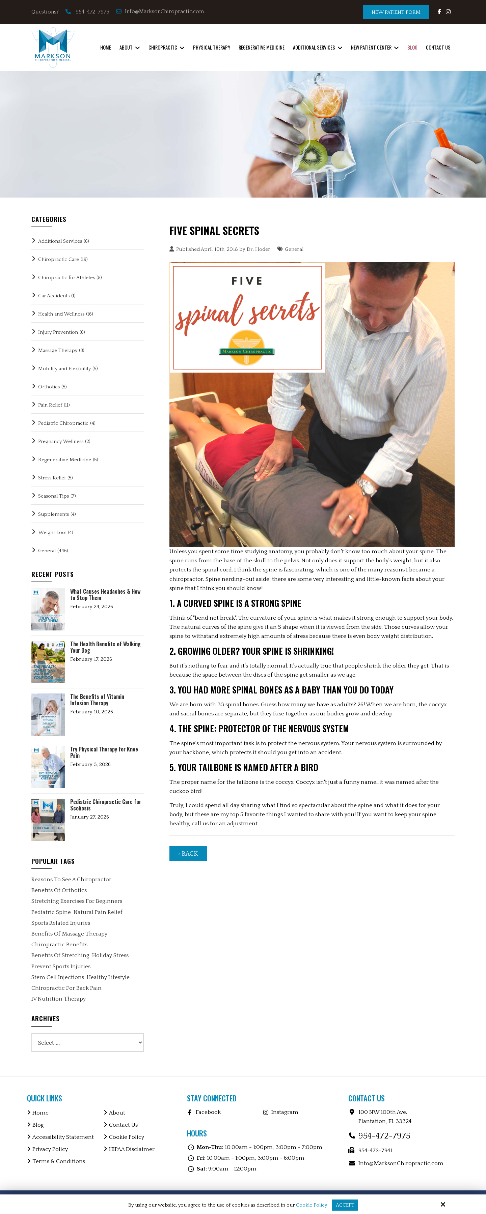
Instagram (284, 1112)
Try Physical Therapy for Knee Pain (104, 752)
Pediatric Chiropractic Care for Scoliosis (105, 805)
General (294, 249)
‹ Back (188, 853)
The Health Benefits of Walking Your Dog (105, 647)
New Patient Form (396, 12)
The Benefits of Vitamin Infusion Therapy (97, 699)
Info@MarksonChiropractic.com (160, 11)
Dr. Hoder (258, 249)
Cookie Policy (311, 1205)
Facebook (208, 1112)
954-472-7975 (92, 12)
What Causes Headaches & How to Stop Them (105, 594)
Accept (345, 1205)
